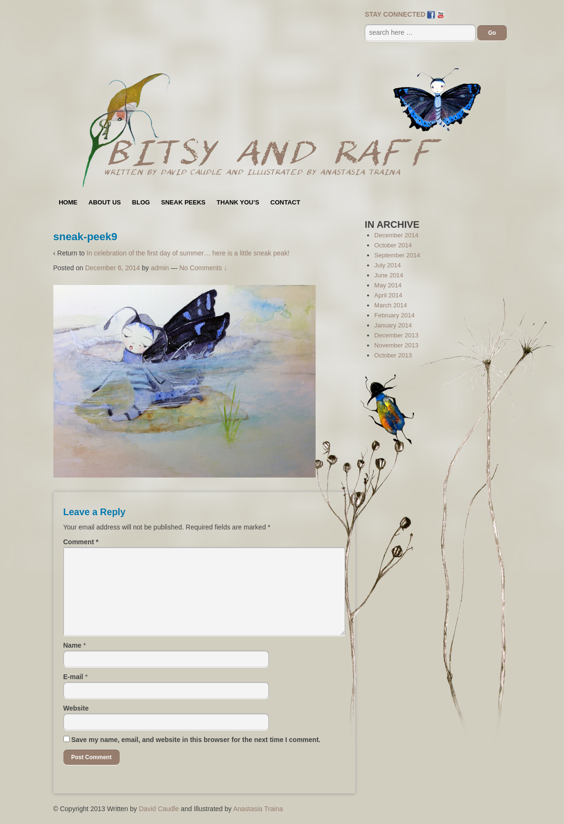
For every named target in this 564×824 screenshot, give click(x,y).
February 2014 (394, 315)
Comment (81, 542)
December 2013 (396, 335)
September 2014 (397, 255)
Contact (285, 202)
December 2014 (396, 235)
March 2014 (390, 305)
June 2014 (388, 275)
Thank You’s (237, 202)
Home (68, 202)
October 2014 (393, 245)
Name (72, 645)
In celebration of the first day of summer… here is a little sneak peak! (188, 253)
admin (160, 268)
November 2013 (396, 345)
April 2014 (388, 295)
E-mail (73, 677)
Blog (141, 202)
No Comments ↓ (203, 268)
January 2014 (393, 325)
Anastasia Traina (258, 809)
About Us (105, 202)
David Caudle (159, 809)
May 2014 (387, 285)
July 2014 (387, 265)
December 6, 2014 (112, 268)
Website (76, 708)
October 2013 (393, 355)
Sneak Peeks (183, 202)
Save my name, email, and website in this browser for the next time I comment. (195, 739)
